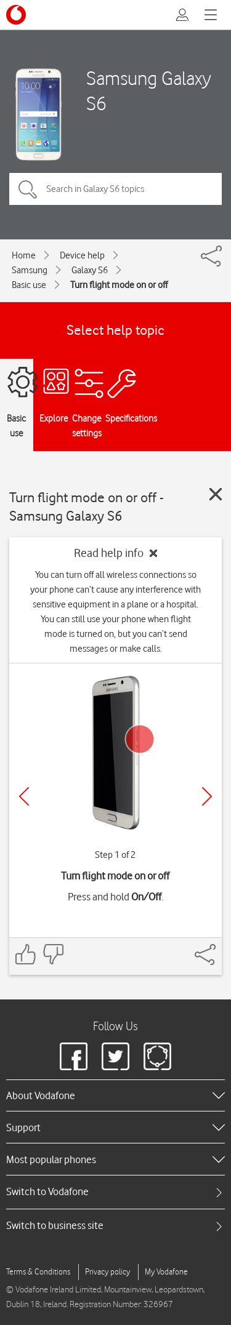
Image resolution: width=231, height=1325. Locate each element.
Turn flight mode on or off (119, 284)
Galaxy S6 (89, 270)
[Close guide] (215, 494)
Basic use (29, 284)
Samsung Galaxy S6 (148, 90)
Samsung (29, 270)
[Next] (207, 796)
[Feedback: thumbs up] (25, 954)
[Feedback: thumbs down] (53, 954)
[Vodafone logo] (16, 15)
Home (24, 255)
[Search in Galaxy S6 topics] (115, 189)
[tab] (115, 1192)
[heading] (115, 1095)
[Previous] (24, 796)
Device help (82, 255)
